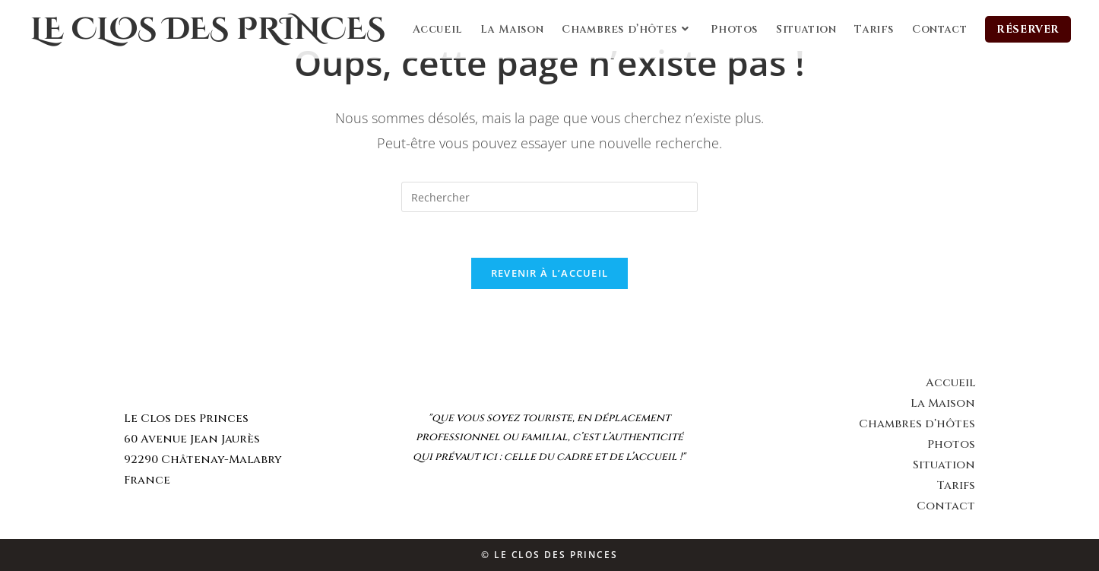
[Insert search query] (549, 197)
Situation (944, 465)
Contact (946, 506)
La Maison (943, 403)
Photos (951, 444)
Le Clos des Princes (207, 29)
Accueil (950, 383)
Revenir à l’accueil (550, 273)
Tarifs (955, 485)
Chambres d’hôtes (917, 424)
